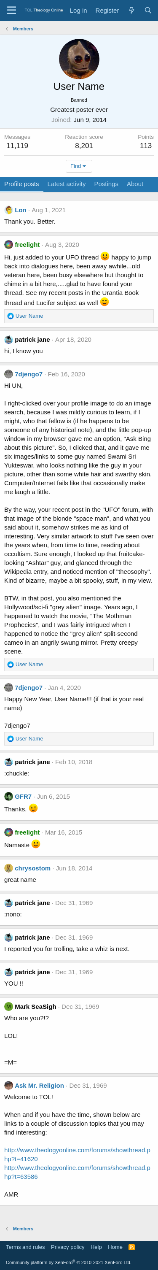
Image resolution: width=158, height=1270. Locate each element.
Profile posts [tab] (21, 183)
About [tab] (135, 183)
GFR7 (23, 796)
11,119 (17, 146)
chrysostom (33, 868)
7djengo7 (29, 374)
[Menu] (11, 10)
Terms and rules (25, 1247)
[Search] (148, 10)
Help (96, 1247)
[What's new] (131, 10)
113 (146, 146)
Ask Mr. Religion (39, 1085)
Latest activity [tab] (67, 183)
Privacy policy (67, 1247)
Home (115, 1247)
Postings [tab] (106, 183)
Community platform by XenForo (68, 1262)
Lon (21, 209)
